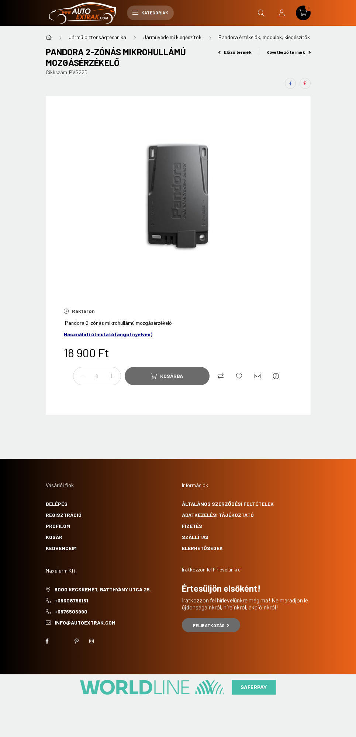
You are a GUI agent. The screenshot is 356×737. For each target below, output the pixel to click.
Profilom (58, 526)
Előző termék (235, 52)
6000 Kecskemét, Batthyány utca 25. (103, 589)
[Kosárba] (167, 376)
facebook (47, 641)
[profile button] (281, 13)
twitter (62, 641)
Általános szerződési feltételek (228, 504)
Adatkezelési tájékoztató (218, 515)
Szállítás (195, 537)
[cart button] (303, 13)
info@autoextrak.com (85, 622)
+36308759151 (71, 600)
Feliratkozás (211, 625)
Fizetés (192, 526)
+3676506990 (71, 611)
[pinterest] (305, 83)
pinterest (76, 641)
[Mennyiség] (97, 376)
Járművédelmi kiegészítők (172, 37)
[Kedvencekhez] (239, 376)
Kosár (54, 537)
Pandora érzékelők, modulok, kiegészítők (264, 37)
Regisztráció (64, 515)
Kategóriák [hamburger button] (150, 12)
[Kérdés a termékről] (276, 376)
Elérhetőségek (202, 548)
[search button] (261, 13)
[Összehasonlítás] (220, 376)
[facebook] (290, 83)
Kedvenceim (61, 548)
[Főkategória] (49, 37)
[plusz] (111, 376)
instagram (91, 641)
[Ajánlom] (257, 376)
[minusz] (82, 376)
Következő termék (288, 52)
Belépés (57, 504)
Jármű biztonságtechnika (97, 37)
